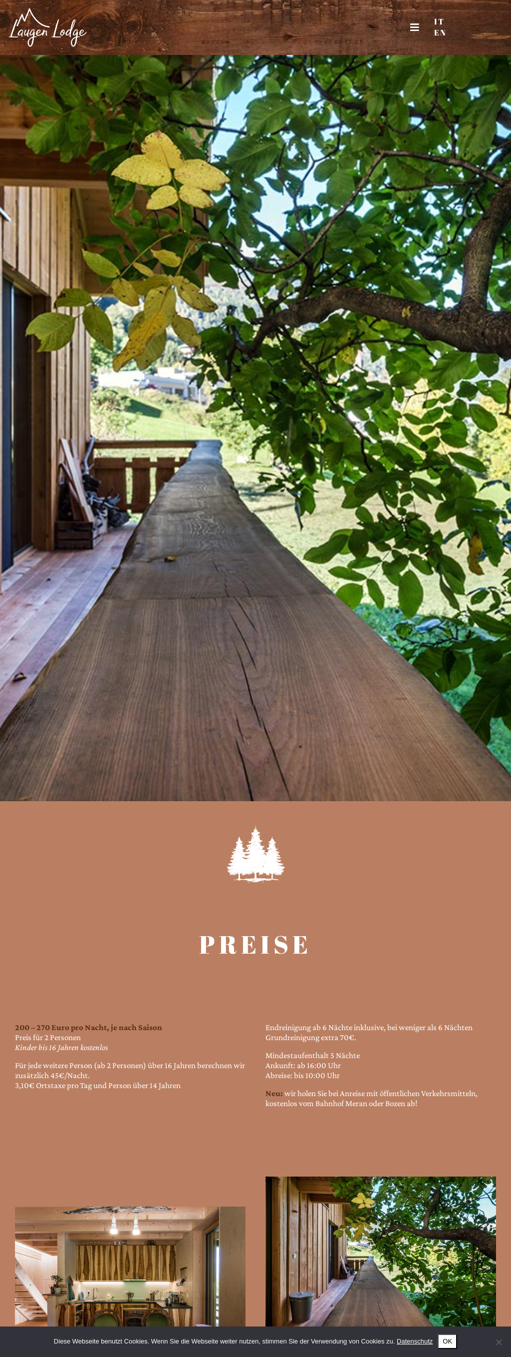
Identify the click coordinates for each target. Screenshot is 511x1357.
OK (447, 1341)
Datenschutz (415, 1341)
